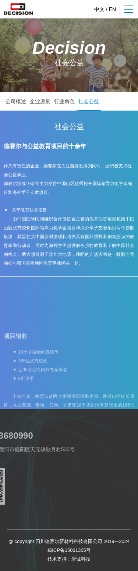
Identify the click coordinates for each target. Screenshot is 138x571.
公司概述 (16, 101)
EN (112, 9)
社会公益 (88, 101)
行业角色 (64, 101)
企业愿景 (40, 101)
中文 (99, 9)
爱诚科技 (81, 559)
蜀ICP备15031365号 (69, 550)
